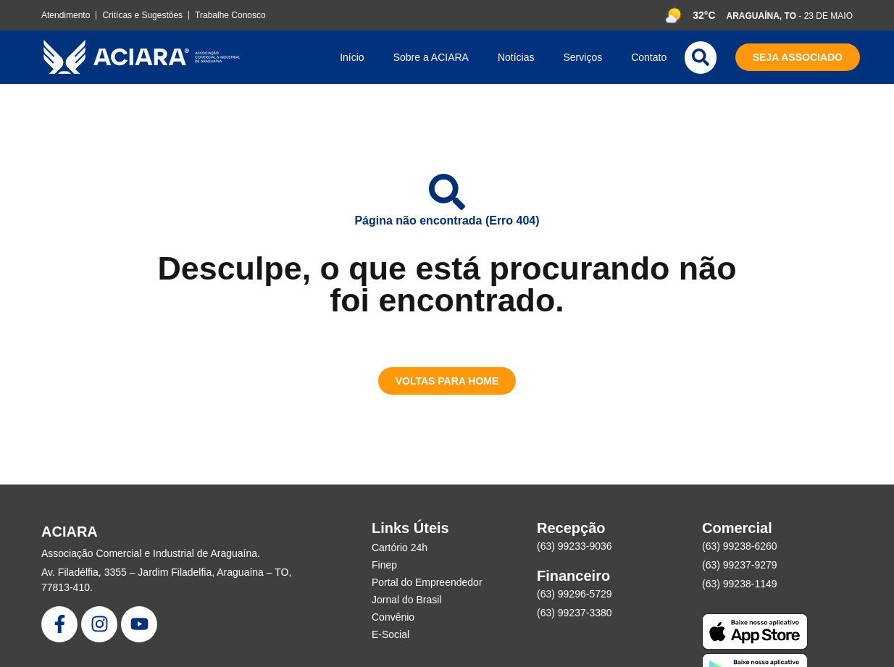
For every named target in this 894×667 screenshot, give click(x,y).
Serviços (583, 57)
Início (352, 57)
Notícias (516, 57)
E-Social (390, 634)
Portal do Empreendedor (427, 582)
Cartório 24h (399, 547)
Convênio (393, 617)
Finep (384, 565)
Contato (649, 57)
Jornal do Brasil (407, 599)
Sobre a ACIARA (431, 57)
